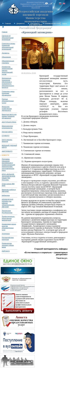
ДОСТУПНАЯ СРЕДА (9, 122)
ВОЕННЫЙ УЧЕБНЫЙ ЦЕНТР (9, 146)
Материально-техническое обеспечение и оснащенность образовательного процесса (8, 82)
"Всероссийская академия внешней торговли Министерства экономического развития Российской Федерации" (35, 20)
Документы (20, 23)
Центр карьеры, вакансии (7, 140)
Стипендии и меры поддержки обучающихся (8, 93)
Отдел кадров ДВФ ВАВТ (8, 185)
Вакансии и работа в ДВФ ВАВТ (9, 190)
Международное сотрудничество (7, 127)
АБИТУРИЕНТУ (7, 151)
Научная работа (7, 132)
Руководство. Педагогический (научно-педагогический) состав (7, 70)
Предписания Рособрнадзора (7, 211)
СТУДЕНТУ (5, 136)
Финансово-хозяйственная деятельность (7, 108)
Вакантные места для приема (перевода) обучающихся (9, 116)
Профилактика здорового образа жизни (8, 245)
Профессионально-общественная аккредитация (8, 218)
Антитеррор (6, 234)
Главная (8, 23)
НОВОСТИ (5, 155)
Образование (6, 57)
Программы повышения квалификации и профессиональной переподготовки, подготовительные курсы (8, 164)
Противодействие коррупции (8, 238)
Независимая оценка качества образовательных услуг (9, 227)
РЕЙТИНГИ (6, 251)
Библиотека (6, 195)
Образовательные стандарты (8, 62)
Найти (64, 24)
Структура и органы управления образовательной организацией (8, 46)
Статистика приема (12, 27)
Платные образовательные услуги (8, 101)
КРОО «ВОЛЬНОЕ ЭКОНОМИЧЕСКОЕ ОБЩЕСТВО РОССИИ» (8, 177)
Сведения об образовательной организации (7, 37)
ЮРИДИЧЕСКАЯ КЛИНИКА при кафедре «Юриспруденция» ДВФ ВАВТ (8, 203)
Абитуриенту (35, 23)
